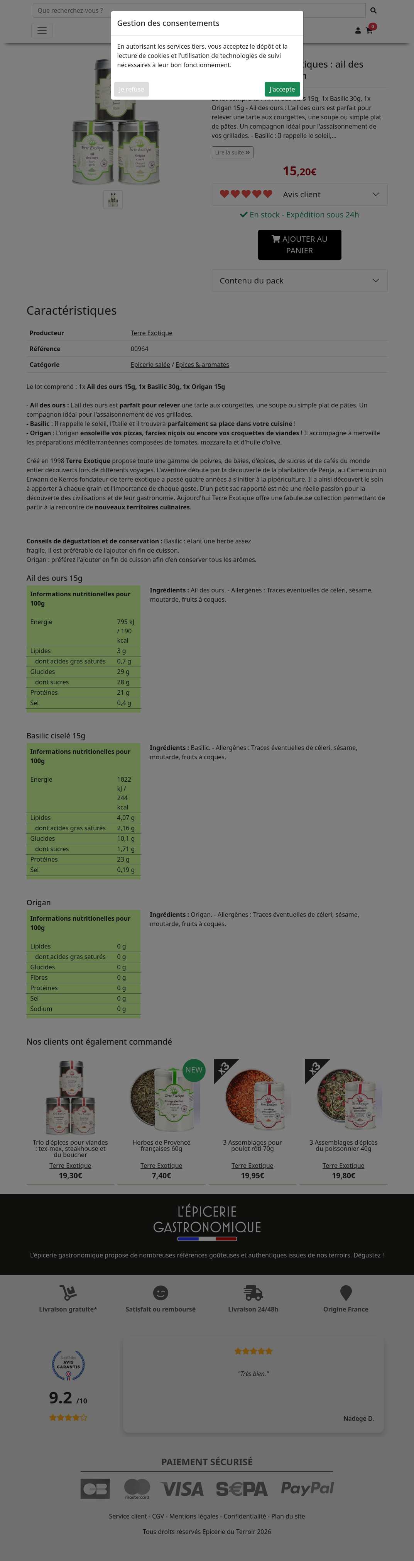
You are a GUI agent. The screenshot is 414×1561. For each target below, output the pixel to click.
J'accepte (282, 89)
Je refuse (131, 89)
